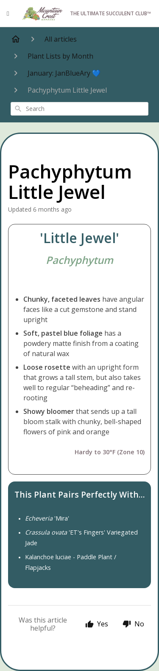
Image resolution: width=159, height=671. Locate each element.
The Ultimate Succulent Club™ (86, 14)
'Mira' (47, 518)
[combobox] (79, 109)
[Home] (16, 39)
